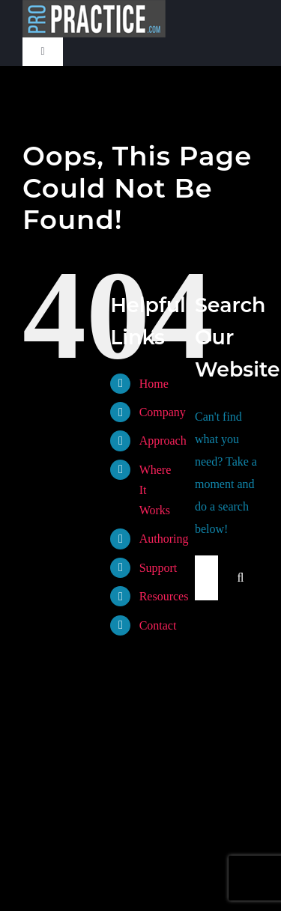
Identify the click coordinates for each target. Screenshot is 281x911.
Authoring (164, 538)
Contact (158, 625)
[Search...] (206, 577)
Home (154, 383)
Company (162, 412)
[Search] (240, 577)
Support (158, 567)
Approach (163, 440)
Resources (164, 596)
